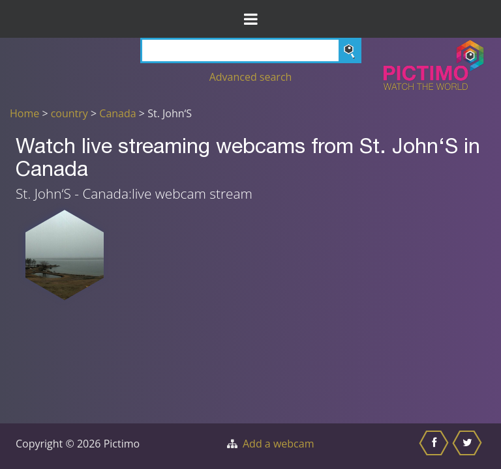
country (69, 113)
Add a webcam (278, 443)
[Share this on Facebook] (435, 446)
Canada (117, 113)
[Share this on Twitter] (468, 446)
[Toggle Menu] (250, 19)
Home (24, 113)
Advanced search (250, 77)
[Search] (250, 50)
